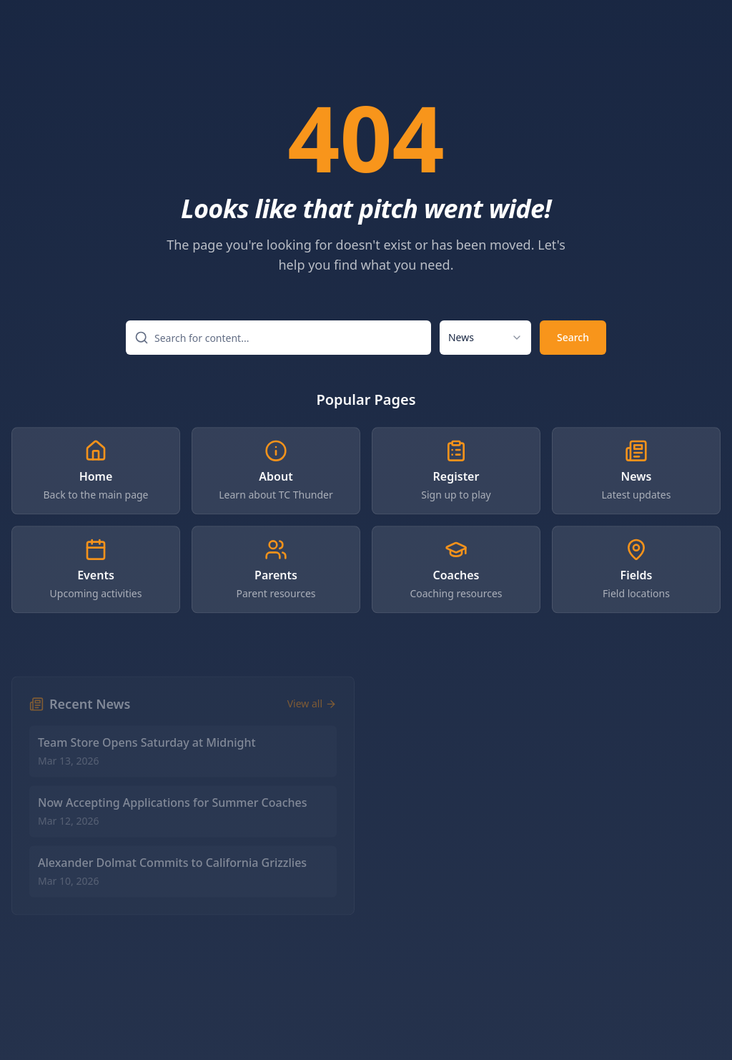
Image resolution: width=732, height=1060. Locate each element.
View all (312, 711)
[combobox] (485, 338)
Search (573, 338)
